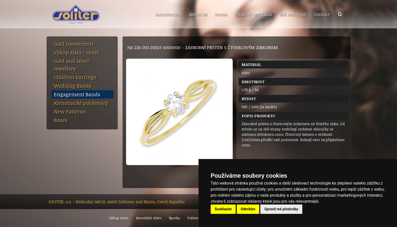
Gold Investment (73, 43)
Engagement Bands (77, 94)
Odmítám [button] (248, 209)
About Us (198, 14)
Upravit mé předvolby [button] (281, 209)
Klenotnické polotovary (81, 102)
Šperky (174, 218)
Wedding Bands (72, 85)
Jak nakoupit (293, 14)
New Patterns (70, 111)
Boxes (60, 120)
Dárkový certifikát (253, 14)
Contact (322, 14)
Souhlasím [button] (223, 209)
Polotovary (196, 218)
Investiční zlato (148, 218)
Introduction (168, 14)
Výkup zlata (118, 218)
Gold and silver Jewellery (71, 64)
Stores (220, 14)
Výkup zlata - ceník (76, 52)
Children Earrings (75, 77)
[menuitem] (168, 14)
